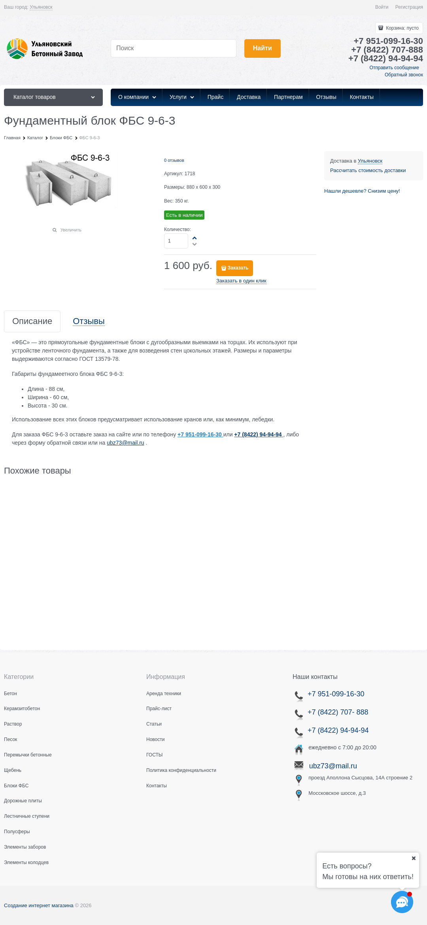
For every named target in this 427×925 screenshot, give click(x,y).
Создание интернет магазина (39, 905)
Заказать (238, 268)
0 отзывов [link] (174, 160)
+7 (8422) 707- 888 (338, 712)
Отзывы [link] (89, 321)
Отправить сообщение (394, 67)
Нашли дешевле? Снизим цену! (362, 191)
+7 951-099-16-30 (335, 694)
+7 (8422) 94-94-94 (258, 434)
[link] (41, 7)
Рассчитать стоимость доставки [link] (368, 170)
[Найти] (262, 48)
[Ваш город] (414, 858)
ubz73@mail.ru (125, 443)
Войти (382, 7)
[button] (195, 238)
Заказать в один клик (241, 281)
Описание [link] (32, 321)
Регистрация (409, 7)
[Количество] (176, 240)
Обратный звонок (404, 75)
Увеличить (70, 229)
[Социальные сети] (402, 902)
